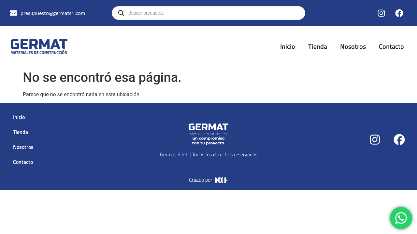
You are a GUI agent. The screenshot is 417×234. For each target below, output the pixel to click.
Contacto (391, 46)
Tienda (317, 46)
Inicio (287, 46)
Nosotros (353, 46)
